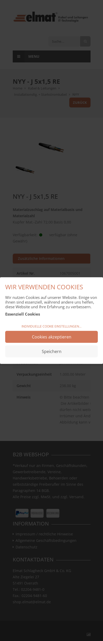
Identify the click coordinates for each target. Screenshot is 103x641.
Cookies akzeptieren (51, 336)
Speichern (51, 351)
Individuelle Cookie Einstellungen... (51, 326)
